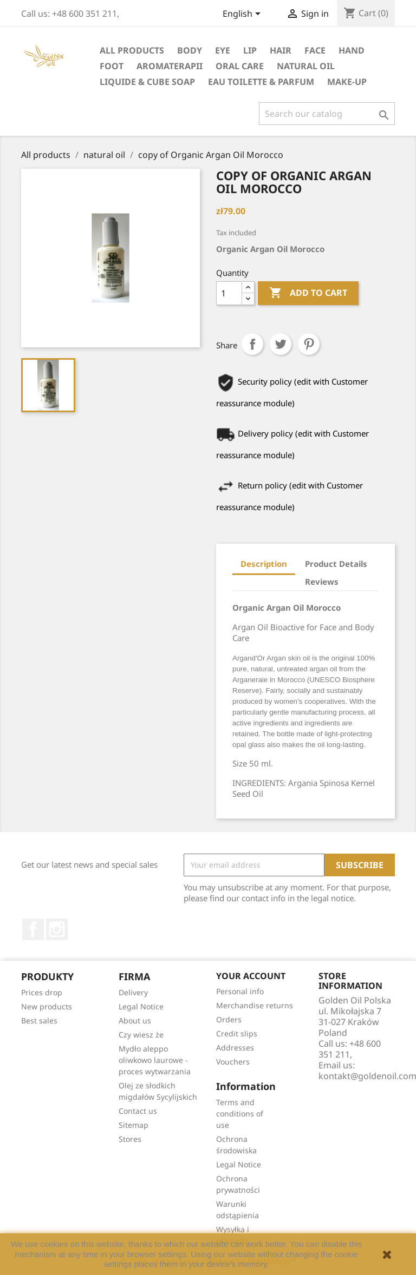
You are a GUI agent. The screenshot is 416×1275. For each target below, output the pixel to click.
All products (132, 50)
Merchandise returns (254, 1005)
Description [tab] (263, 563)
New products (46, 1006)
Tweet (280, 344)
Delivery (133, 992)
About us (135, 1020)
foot (111, 66)
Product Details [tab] (336, 563)
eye (222, 50)
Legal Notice (141, 1006)
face (315, 50)
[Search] (327, 113)
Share (252, 344)
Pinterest (309, 344)
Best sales (39, 1020)
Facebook (33, 929)
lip (250, 50)
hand (352, 50)
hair (280, 50)
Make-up (347, 82)
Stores (130, 1139)
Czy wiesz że (141, 1034)
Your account (250, 976)
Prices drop (41, 992)
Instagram (57, 929)
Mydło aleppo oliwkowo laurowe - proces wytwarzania (155, 1059)
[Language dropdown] (243, 14)
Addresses (235, 1047)
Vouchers (233, 1061)
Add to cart (308, 293)
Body (189, 50)
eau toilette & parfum (261, 82)
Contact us (138, 1111)
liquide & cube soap (147, 82)
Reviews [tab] (322, 581)
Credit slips (236, 1033)
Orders (229, 1019)
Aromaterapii (169, 66)
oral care (240, 66)
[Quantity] (229, 293)
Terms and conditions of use (239, 1113)
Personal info (240, 991)
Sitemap (133, 1125)
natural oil (306, 66)
